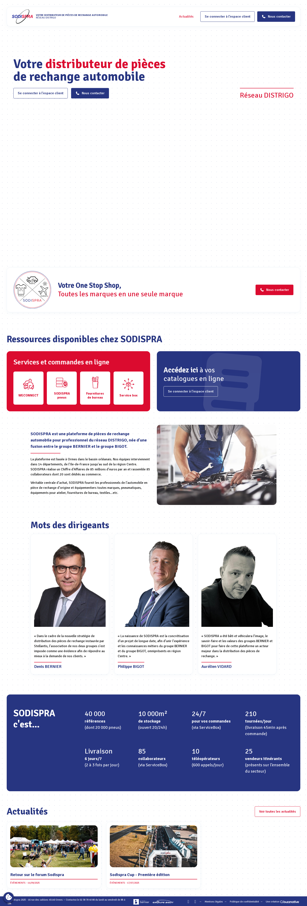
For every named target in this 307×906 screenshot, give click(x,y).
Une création (282, 901)
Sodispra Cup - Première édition (140, 874)
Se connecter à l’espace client (227, 16)
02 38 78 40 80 (87, 899)
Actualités (186, 16)
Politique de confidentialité (244, 901)
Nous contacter (90, 93)
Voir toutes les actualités (277, 811)
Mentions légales (214, 901)
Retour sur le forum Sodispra (37, 874)
